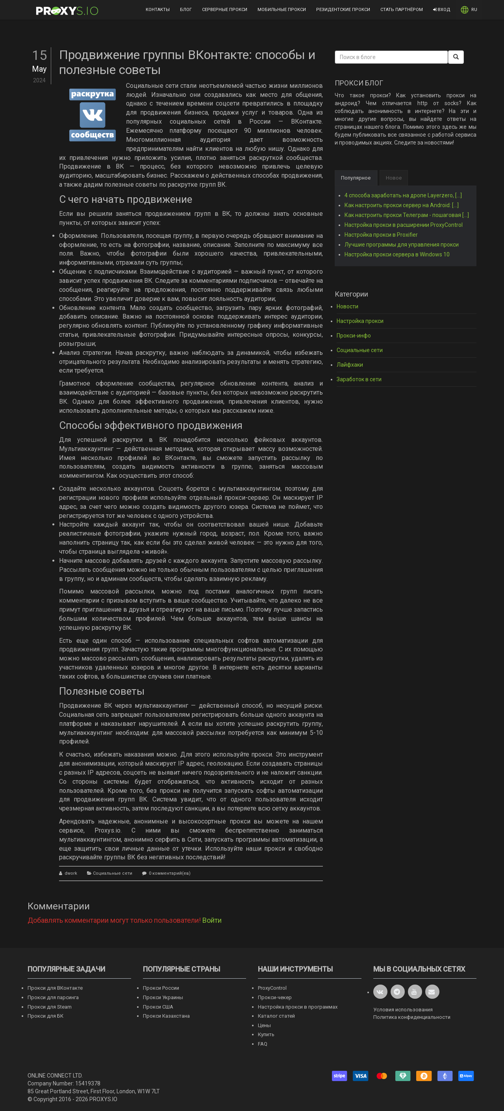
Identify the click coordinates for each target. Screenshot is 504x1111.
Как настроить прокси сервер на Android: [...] (402, 205)
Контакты (158, 9)
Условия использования (403, 1010)
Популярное (356, 178)
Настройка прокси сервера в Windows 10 (397, 254)
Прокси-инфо (354, 335)
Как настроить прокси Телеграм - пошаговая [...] (407, 215)
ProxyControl (272, 988)
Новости (347, 306)
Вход (441, 9)
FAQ (262, 1044)
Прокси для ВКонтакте (55, 988)
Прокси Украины (163, 997)
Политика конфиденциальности (411, 1017)
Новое (394, 178)
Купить (266, 1034)
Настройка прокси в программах (297, 1007)
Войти (212, 920)
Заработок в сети (359, 379)
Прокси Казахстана (166, 1016)
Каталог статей (276, 1016)
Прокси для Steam (50, 1007)
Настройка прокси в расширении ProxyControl (404, 225)
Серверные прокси (224, 9)
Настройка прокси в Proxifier (381, 235)
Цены (264, 1025)
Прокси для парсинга (53, 997)
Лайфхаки (350, 365)
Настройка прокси (360, 321)
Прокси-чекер (275, 997)
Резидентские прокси (343, 9)
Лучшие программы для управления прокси (402, 244)
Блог (186, 9)
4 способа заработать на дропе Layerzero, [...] (403, 195)
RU (469, 10)
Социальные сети (112, 873)
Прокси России (161, 988)
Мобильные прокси (282, 9)
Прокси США (158, 1007)
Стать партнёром (401, 9)
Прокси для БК (45, 1016)
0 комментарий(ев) (169, 873)
